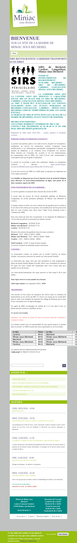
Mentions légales (43, 516)
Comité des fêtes (18, 379)
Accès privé (21, 516)
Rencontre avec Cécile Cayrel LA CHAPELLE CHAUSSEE (33, 421)
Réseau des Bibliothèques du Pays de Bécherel (30, 383)
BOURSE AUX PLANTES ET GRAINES (24, 460)
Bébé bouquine (18, 411)
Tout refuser (63, 534)
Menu (14, 53)
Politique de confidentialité (28, 541)
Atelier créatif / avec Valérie (23, 475)
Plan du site (56, 516)
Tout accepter (51, 534)
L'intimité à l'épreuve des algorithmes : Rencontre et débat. (36, 440)
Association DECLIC (19, 394)
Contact (31, 516)
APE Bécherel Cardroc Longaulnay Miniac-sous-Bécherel (35, 387)
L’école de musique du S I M (22, 390)
